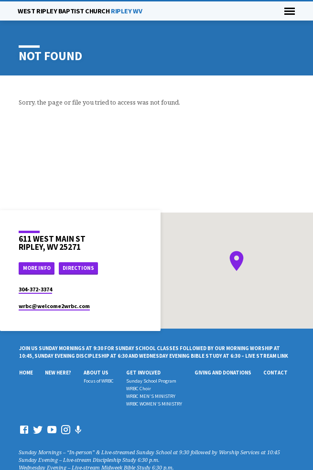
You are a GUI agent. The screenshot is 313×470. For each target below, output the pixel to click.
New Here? (58, 372)
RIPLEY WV (80, 11)
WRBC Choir (138, 388)
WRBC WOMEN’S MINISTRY (154, 404)
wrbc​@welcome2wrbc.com (54, 306)
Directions (78, 268)
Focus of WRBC (99, 381)
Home (26, 372)
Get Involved (143, 372)
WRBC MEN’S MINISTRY (150, 396)
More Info (37, 268)
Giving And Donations (222, 372)
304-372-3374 (35, 289)
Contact (275, 372)
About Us (96, 372)
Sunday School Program (151, 381)
